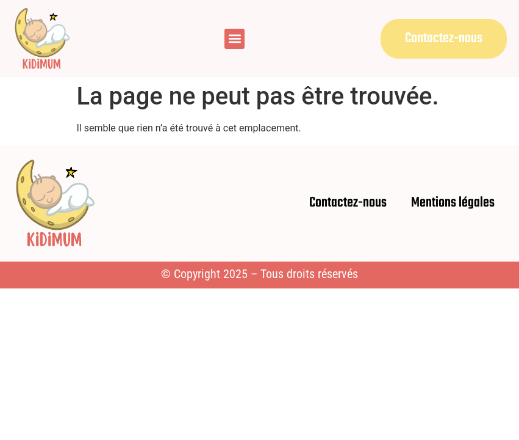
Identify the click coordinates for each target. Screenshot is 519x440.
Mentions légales (453, 203)
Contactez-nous (348, 203)
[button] (234, 39)
